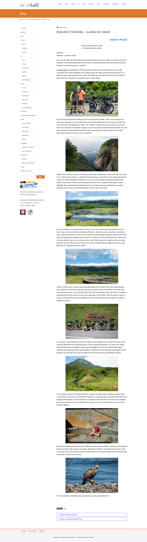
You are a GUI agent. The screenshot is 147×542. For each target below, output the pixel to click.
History (24, 52)
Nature (24, 139)
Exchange (23, 111)
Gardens (24, 72)
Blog (65, 508)
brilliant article (62, 70)
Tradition (24, 48)
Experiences (25, 135)
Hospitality (24, 143)
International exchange (28, 115)
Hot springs (25, 131)
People (23, 167)
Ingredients (25, 92)
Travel (22, 119)
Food (22, 84)
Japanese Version (26, 171)
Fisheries (24, 103)
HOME (23, 531)
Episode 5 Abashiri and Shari (68, 514)
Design (24, 64)
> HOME (23, 28)
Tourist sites (25, 127)
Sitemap (41, 531)
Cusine (24, 87)
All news (23, 32)
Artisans (24, 159)
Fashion (24, 76)
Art (21, 56)
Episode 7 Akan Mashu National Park (71, 519)
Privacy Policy (32, 531)
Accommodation (26, 151)
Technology (24, 155)
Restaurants (25, 95)
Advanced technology (28, 163)
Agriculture (25, 99)
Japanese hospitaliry (28, 147)
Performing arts (26, 80)
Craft (23, 60)
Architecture (25, 68)
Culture (23, 40)
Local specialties (27, 107)
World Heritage (26, 123)
